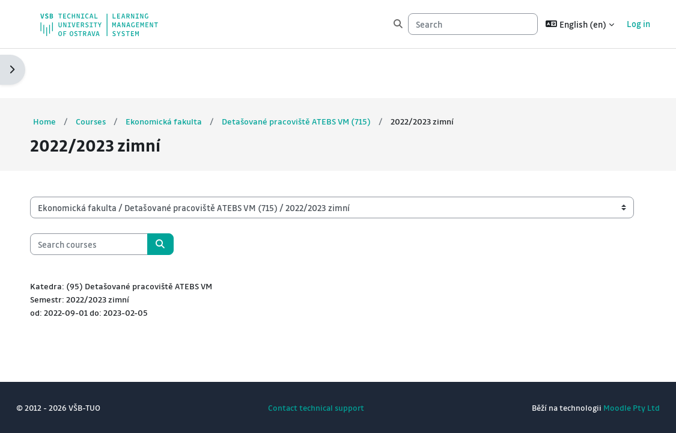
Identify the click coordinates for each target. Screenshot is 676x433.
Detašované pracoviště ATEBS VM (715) (324, 71)
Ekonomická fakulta (189, 71)
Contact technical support (316, 407)
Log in (626, 24)
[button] (567, 24)
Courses (114, 71)
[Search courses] (111, 195)
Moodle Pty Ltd (609, 407)
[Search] (460, 24)
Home (67, 71)
